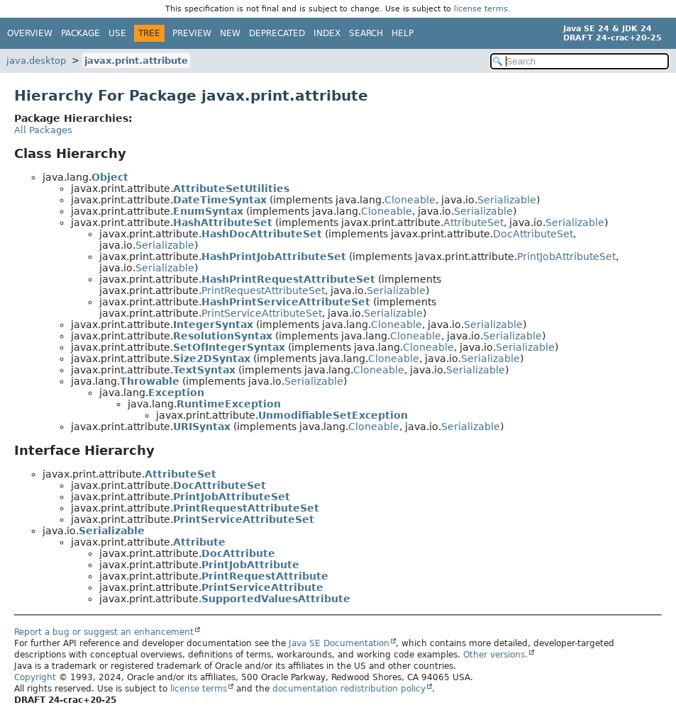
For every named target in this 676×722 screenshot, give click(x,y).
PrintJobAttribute (250, 564)
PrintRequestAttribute (264, 576)
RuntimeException (229, 404)
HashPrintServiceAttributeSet (285, 302)
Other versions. (495, 655)
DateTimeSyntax (220, 199)
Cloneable (410, 199)
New (230, 33)
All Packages (43, 130)
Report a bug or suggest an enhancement (104, 632)
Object (110, 177)
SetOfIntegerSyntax (229, 347)
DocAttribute (238, 553)
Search (366, 33)
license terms (481, 8)
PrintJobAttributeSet (566, 256)
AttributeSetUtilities (231, 188)
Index (327, 33)
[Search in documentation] (579, 61)
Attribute (199, 542)
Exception (176, 392)
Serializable (506, 199)
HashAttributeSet (222, 222)
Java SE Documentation (339, 643)
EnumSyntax (208, 211)
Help (403, 33)
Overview (29, 33)
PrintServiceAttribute (262, 587)
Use (117, 33)
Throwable (149, 381)
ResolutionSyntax (222, 336)
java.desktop (36, 60)
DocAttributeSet (533, 233)
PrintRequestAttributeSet (263, 290)
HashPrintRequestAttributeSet (288, 279)
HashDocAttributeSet (261, 233)
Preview (191, 33)
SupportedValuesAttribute (275, 598)
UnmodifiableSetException (333, 415)
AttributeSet (473, 222)
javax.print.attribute (136, 60)
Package (80, 33)
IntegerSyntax (213, 324)
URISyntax (202, 426)
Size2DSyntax (211, 358)
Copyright (35, 677)
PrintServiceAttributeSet (261, 313)
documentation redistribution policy (349, 689)
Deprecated (277, 33)
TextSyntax (204, 370)
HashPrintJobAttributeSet (273, 256)
